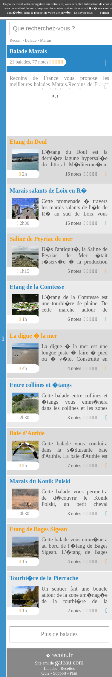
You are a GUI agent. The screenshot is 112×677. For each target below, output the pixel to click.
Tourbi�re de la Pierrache (44, 578)
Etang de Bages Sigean (38, 529)
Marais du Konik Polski (40, 481)
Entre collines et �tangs (41, 385)
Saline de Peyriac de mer (41, 239)
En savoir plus (83, 12)
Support (59, 673)
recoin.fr (62, 655)
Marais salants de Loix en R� (48, 190)
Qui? (46, 673)
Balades (50, 668)
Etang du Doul (28, 141)
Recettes (68, 668)
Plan (73, 673)
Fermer (104, 12)
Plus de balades (59, 634)
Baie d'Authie (27, 433)
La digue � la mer (33, 335)
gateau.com (69, 662)
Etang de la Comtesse (37, 286)
